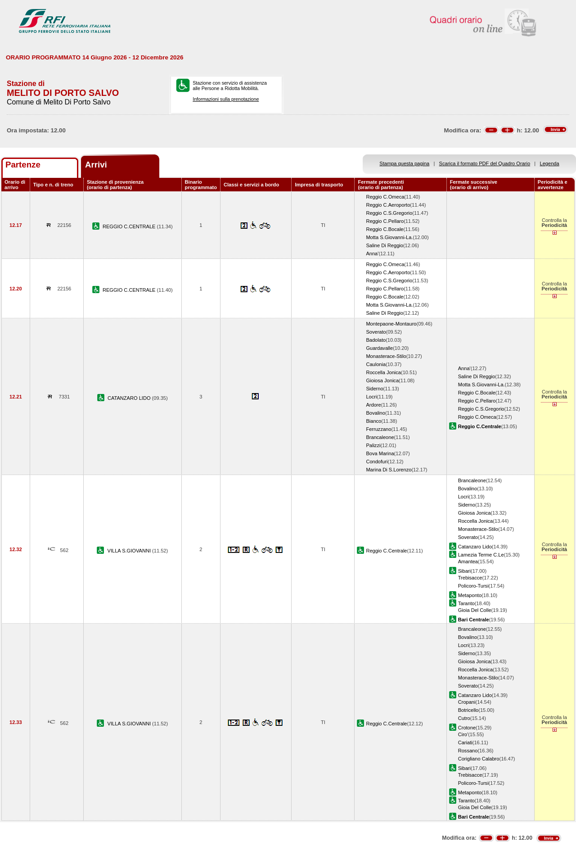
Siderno (374, 388)
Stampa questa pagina (404, 163)
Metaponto (470, 595)
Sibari (464, 571)
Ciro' (463, 734)
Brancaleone (380, 437)
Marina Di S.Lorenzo (388, 469)
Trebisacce (470, 577)
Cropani (467, 702)
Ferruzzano (378, 429)
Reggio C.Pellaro (385, 221)
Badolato (376, 340)
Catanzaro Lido (475, 546)
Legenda (549, 163)
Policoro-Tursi (473, 585)
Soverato (376, 332)
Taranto (466, 603)
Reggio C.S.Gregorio (389, 213)
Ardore (373, 404)
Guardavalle (379, 348)
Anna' (372, 253)
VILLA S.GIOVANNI (130, 550)
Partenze (22, 164)
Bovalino (375, 413)
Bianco (373, 421)
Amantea (468, 561)
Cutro (464, 718)
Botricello (468, 710)
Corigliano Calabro (479, 758)
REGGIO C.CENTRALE (130, 226)
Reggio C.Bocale (384, 229)
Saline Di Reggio (384, 245)
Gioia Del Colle (474, 610)
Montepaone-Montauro (391, 323)
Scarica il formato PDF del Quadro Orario (485, 163)
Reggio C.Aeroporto (388, 205)
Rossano (468, 750)
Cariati (465, 742)
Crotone (467, 727)
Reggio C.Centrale (386, 550)
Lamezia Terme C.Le (481, 554)
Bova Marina (380, 453)
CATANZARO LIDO (130, 398)
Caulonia (376, 364)
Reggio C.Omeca (385, 196)
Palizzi (373, 445)
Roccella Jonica (383, 372)
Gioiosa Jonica (382, 380)
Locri (371, 396)
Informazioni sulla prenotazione (226, 99)
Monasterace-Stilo (386, 356)
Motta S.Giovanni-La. (389, 237)
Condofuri (376, 461)
